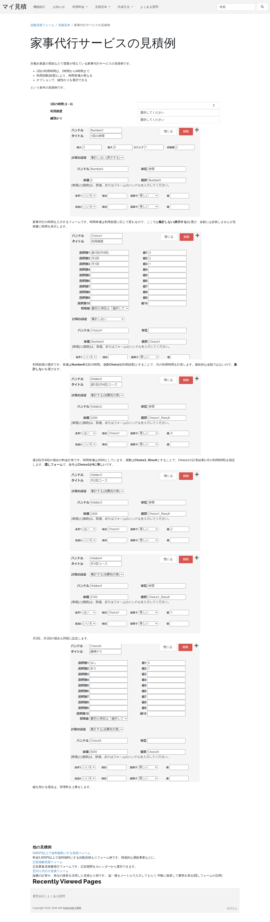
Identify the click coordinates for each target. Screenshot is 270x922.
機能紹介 (39, 6)
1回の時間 (61, 104)
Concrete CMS (72, 907)
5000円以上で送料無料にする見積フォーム (61, 853)
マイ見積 (14, 7)
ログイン (232, 907)
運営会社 (39, 896)
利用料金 (78, 6)
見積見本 (101, 6)
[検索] (236, 7)
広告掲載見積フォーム (48, 862)
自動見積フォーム (42, 25)
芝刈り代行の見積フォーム (51, 871)
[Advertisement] (135, 818)
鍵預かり (56, 118)
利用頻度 (56, 111)
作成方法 (124, 6)
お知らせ (59, 6)
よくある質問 (149, 6)
